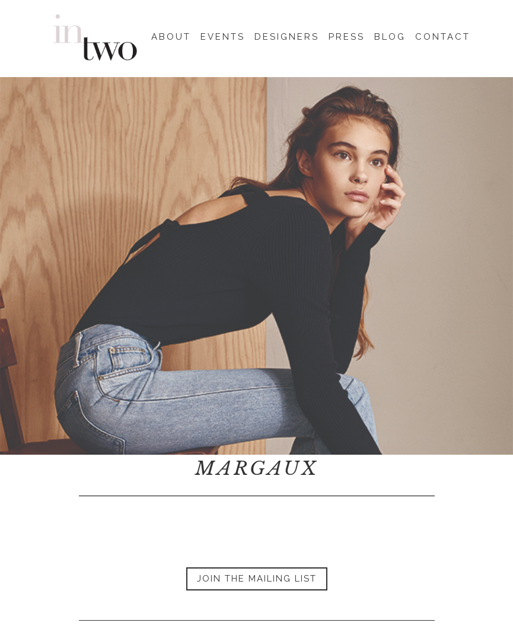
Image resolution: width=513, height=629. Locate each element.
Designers (286, 35)
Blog (390, 35)
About (171, 35)
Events (222, 35)
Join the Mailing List (257, 578)
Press (347, 35)
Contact (442, 35)
